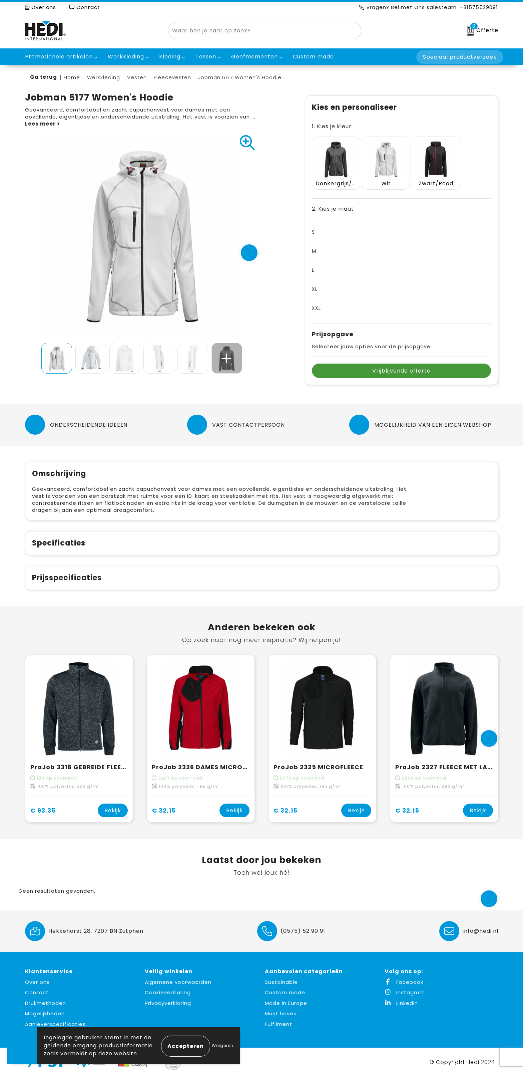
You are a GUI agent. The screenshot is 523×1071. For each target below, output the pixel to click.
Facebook (404, 976)
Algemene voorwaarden (178, 976)
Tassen (205, 56)
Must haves (281, 1008)
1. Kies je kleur (332, 126)
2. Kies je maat (333, 203)
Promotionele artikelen (59, 56)
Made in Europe (286, 997)
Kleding (169, 56)
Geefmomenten (254, 56)
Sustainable (281, 976)
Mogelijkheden (45, 1008)
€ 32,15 (164, 805)
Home (72, 77)
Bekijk (112, 805)
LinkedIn (401, 997)
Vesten (137, 77)
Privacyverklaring (168, 997)
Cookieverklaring (168, 987)
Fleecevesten (172, 77)
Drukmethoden (45, 997)
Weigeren (222, 1045)
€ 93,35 (43, 805)
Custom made (285, 987)
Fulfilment (278, 1018)
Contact (84, 7)
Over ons (40, 7)
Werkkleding (126, 56)
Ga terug (43, 76)
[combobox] (257, 30)
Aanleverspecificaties (55, 1018)
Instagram (405, 987)
